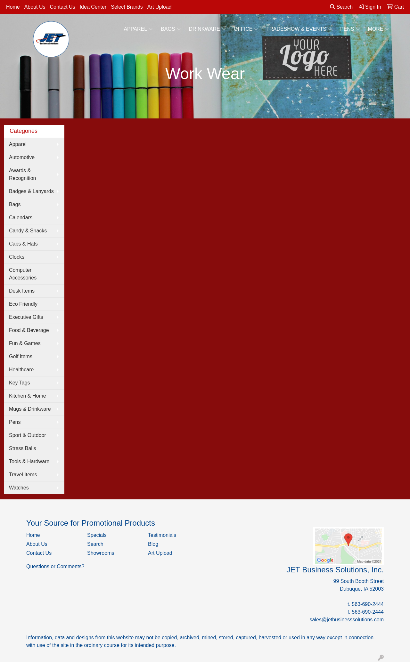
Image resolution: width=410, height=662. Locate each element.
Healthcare (21, 369)
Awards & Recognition (22, 174)
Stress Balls (22, 448)
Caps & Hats (23, 243)
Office (246, 29)
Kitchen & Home (27, 396)
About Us (34, 7)
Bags (170, 29)
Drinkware (207, 29)
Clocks (16, 257)
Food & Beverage (29, 330)
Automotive (22, 157)
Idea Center (93, 7)
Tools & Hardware (29, 461)
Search (341, 7)
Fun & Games (25, 343)
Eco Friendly (23, 304)
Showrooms (100, 553)
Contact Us (62, 7)
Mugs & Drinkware (30, 409)
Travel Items (23, 474)
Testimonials (162, 535)
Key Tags (19, 382)
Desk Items (22, 291)
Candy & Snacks (28, 230)
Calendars (20, 217)
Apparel (138, 29)
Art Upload (159, 7)
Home (13, 7)
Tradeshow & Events (299, 29)
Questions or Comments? (55, 566)
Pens (350, 29)
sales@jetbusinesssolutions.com (347, 619)
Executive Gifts (26, 317)
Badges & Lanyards (31, 191)
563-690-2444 (368, 604)
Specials (96, 535)
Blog (153, 544)
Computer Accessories (23, 273)
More (378, 29)
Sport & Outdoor (27, 435)
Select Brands (127, 7)
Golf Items (20, 356)
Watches (19, 487)
